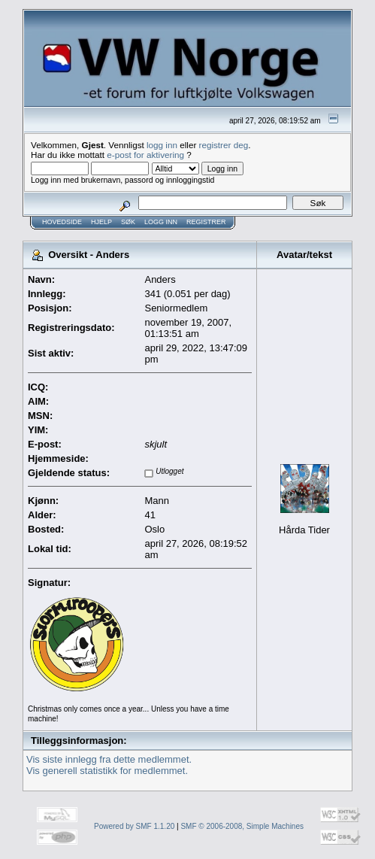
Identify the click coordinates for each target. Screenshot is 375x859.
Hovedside (62, 222)
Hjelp (101, 222)
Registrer (206, 222)
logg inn (162, 145)
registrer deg (224, 145)
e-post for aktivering (145, 154)
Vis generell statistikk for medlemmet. (107, 770)
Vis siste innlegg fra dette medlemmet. (109, 759)
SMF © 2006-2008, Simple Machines (242, 826)
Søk (128, 222)
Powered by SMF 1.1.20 (134, 826)
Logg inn (160, 222)
